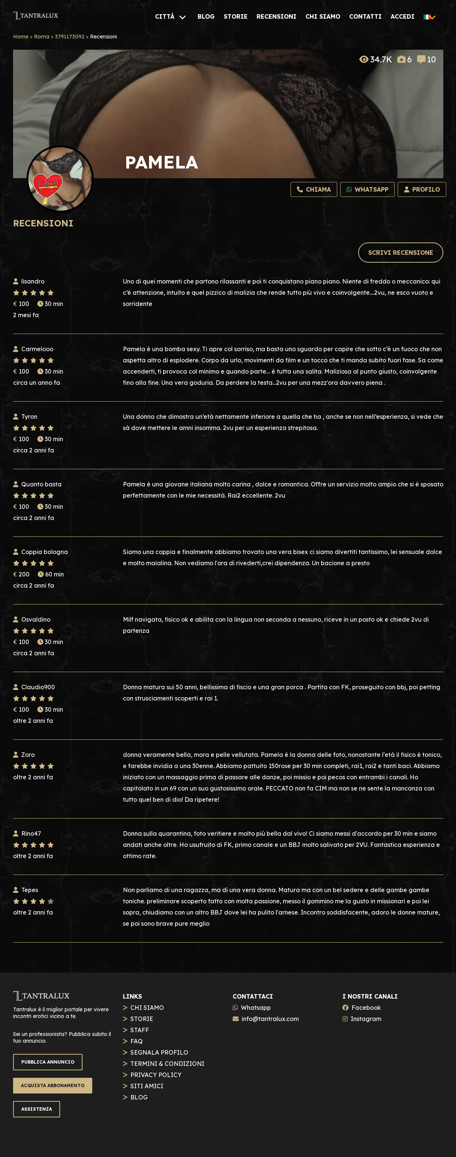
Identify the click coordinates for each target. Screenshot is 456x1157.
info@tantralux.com (270, 1019)
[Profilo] (422, 189)
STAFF (139, 1030)
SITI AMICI (146, 1086)
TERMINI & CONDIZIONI (167, 1063)
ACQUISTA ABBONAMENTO (52, 1085)
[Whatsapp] (367, 189)
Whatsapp (256, 1007)
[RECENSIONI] (276, 16)
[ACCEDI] (402, 16)
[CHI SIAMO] (323, 16)
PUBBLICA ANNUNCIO (47, 1062)
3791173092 (69, 36)
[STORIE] (235, 16)
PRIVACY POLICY (156, 1075)
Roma (41, 36)
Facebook (366, 1007)
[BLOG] (206, 16)
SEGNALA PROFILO (159, 1052)
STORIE (141, 1019)
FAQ (136, 1041)
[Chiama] (314, 189)
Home (20, 36)
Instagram (366, 1019)
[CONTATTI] (365, 16)
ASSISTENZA (36, 1109)
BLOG (139, 1097)
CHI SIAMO (147, 1007)
